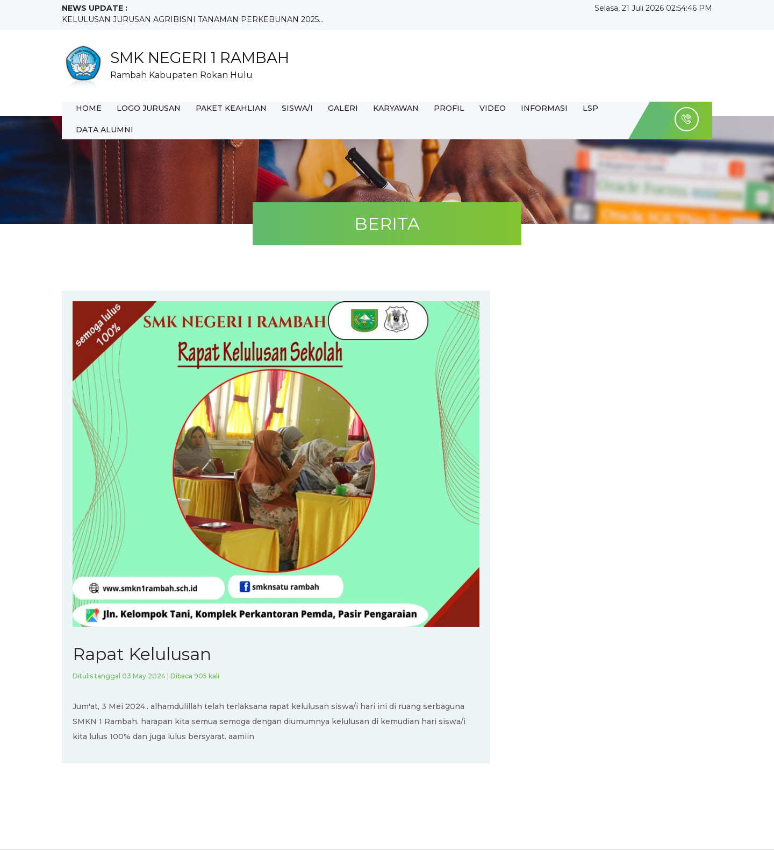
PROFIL (449, 108)
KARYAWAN (396, 108)
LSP (590, 108)
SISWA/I (297, 108)
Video (492, 108)
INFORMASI (544, 108)
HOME (89, 108)
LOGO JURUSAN (149, 108)
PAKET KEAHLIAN (231, 108)
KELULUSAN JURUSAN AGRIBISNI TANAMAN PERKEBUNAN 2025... (193, 19)
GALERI (343, 108)
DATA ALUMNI (104, 129)
